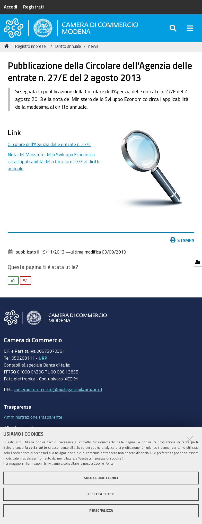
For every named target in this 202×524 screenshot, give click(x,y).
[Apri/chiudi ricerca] (173, 31)
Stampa (182, 246)
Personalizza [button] (101, 510)
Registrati (33, 6)
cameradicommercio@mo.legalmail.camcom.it (58, 395)
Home (7, 52)
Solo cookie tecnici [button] (101, 478)
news (93, 52)
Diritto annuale (68, 52)
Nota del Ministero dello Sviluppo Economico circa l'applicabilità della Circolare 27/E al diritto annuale (54, 167)
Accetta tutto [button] (101, 494)
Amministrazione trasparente (33, 422)
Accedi (10, 6)
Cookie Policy (103, 463)
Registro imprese (30, 52)
